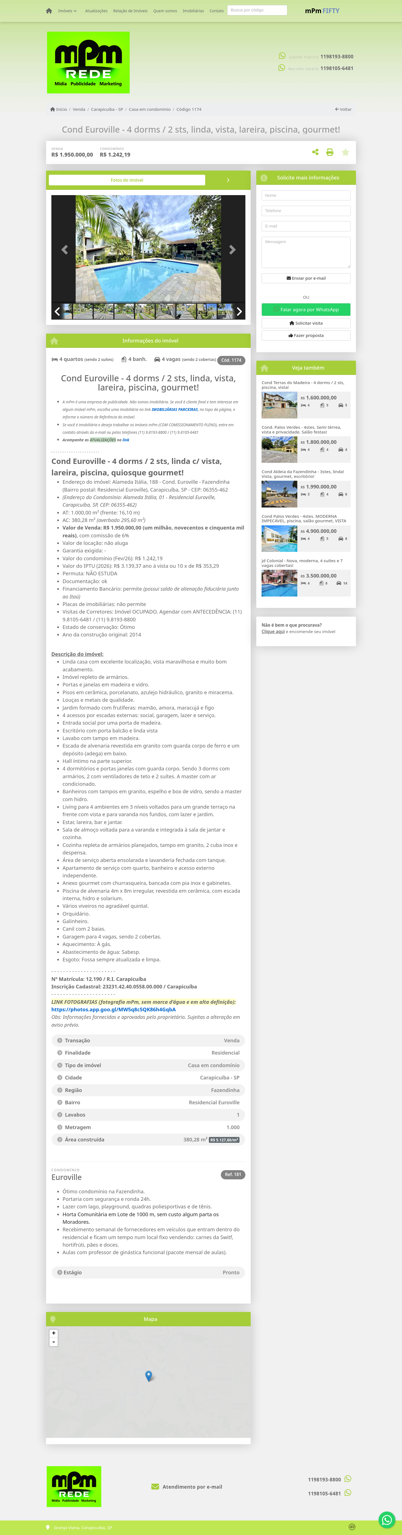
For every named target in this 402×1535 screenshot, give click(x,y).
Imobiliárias (193, 10)
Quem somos (165, 10)
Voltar (343, 109)
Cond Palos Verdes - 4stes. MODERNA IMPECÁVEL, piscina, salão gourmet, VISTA (304, 518)
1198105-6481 (336, 68)
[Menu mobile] (49, 11)
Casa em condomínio (150, 109)
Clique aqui (273, 631)
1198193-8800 (336, 56)
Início (58, 109)
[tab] (69, 180)
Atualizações (96, 10)
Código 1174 (188, 109)
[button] (65, 250)
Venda (79, 109)
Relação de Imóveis (130, 10)
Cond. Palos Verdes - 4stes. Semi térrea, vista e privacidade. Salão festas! (301, 429)
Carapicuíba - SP (107, 109)
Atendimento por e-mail (186, 1487)
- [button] (54, 1342)
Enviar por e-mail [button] (306, 278)
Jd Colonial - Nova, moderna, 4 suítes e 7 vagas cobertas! (302, 563)
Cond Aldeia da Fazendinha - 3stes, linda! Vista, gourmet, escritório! (303, 474)
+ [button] (54, 1334)
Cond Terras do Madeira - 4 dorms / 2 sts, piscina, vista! (303, 385)
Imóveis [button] (65, 10)
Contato (217, 10)
